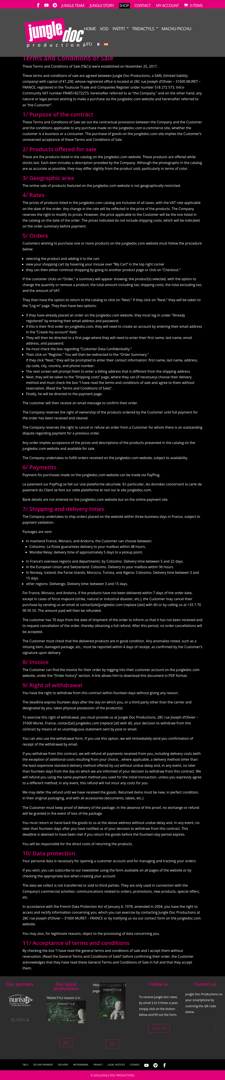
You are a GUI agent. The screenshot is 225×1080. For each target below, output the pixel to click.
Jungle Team (73, 5)
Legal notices (116, 1064)
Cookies (134, 1064)
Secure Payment (43, 1064)
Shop (124, 5)
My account (167, 5)
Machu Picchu (176, 29)
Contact (142, 5)
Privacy (98, 1064)
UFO (88, 44)
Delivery (63, 1064)
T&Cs (25, 1064)
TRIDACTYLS (143, 29)
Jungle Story (102, 5)
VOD (104, 29)
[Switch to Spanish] (106, 49)
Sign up (158, 1028)
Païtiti (118, 29)
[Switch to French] (98, 49)
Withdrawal (81, 1064)
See (66, 1042)
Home (90, 29)
